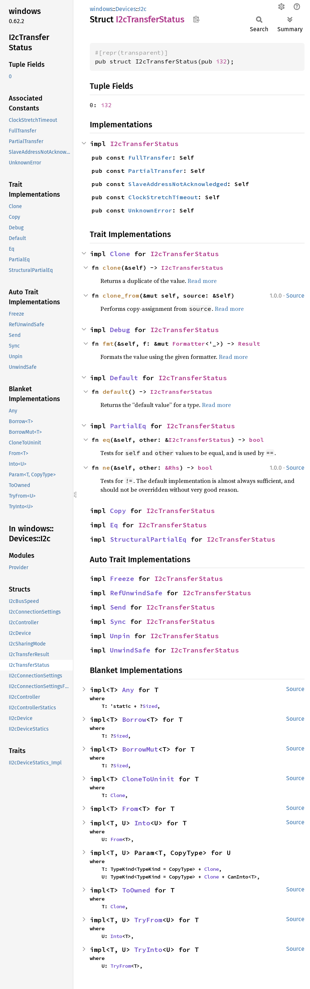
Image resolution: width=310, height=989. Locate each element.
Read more (202, 281)
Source (295, 295)
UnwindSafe (130, 650)
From (130, 808)
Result (249, 343)
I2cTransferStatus (144, 143)
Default (124, 378)
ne (106, 467)
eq (106, 439)
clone (112, 267)
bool (256, 439)
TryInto (148, 949)
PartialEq (128, 426)
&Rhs (172, 467)
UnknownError (150, 210)
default (115, 391)
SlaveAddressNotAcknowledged (177, 184)
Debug (120, 330)
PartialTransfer (155, 170)
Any (128, 690)
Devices (125, 9)
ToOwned (136, 890)
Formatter (188, 343)
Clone (120, 254)
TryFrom (148, 920)
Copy (118, 510)
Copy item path (196, 19)
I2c (143, 9)
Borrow (134, 719)
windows (101, 9)
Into (142, 823)
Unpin (120, 636)
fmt (108, 343)
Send (118, 607)
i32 (221, 61)
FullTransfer (150, 157)
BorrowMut (140, 749)
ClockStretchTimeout (163, 197)
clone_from (121, 295)
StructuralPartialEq (148, 539)
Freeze (122, 578)
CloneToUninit (148, 779)
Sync (118, 621)
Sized (150, 706)
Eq (114, 525)
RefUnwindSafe (136, 593)
